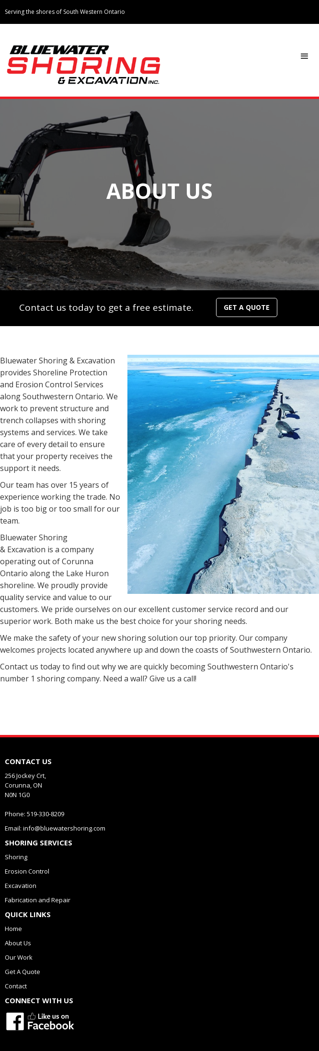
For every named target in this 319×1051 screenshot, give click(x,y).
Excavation (20, 885)
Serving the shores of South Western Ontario (65, 12)
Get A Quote (22, 971)
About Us (18, 943)
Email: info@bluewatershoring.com (55, 828)
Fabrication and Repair (37, 900)
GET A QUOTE (247, 307)
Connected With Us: (273, 32)
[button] (304, 56)
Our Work (19, 957)
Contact (16, 986)
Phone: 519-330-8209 (34, 814)
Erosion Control (27, 871)
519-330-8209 (223, 33)
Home (13, 928)
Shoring (16, 857)
